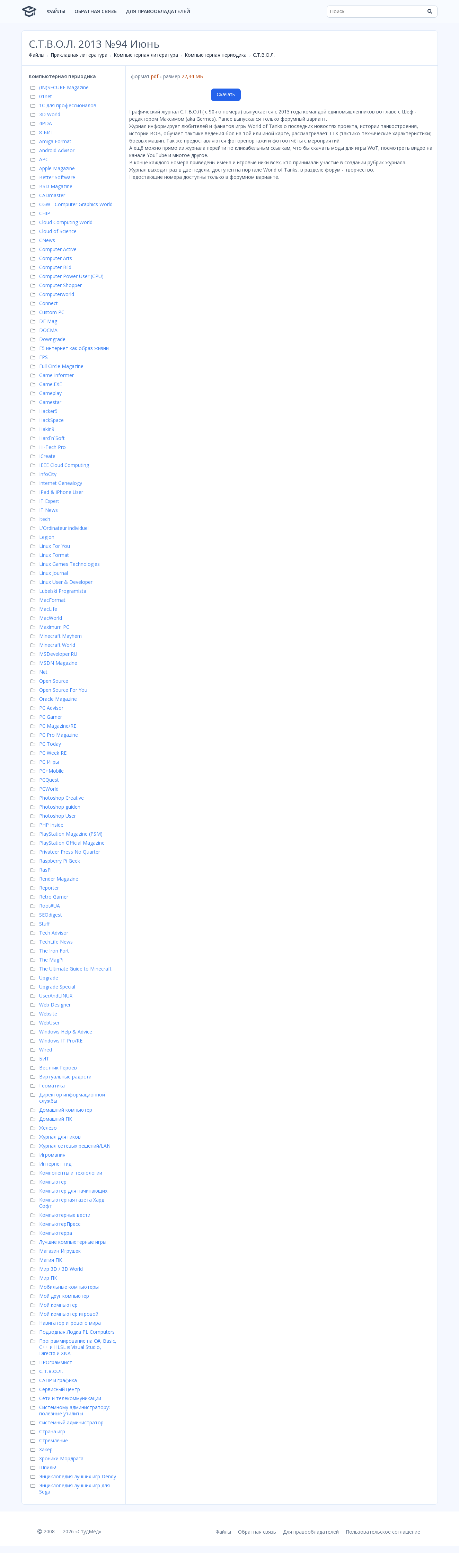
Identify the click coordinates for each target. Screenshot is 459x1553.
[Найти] (430, 11)
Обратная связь (95, 11)
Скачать (226, 94)
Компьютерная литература (146, 55)
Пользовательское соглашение (383, 1531)
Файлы (56, 11)
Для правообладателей (158, 11)
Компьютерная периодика (216, 55)
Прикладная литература (79, 55)
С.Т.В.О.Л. (264, 55)
